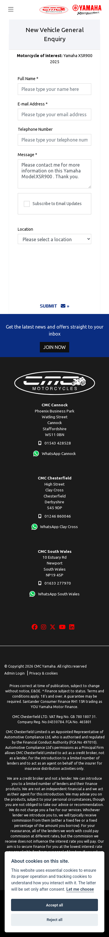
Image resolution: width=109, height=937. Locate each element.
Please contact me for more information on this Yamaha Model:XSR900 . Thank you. (54, 173)
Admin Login (14, 673)
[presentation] (62, 267)
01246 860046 (54, 516)
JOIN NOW (54, 347)
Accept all (54, 905)
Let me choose (80, 889)
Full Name (28, 78)
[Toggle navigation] (11, 9)
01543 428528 (54, 443)
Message (27, 154)
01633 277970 (54, 583)
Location (25, 229)
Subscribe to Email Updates (53, 204)
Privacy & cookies (43, 673)
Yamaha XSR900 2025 (54, 58)
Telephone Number (35, 129)
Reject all (54, 919)
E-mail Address (33, 104)
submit (52, 306)
